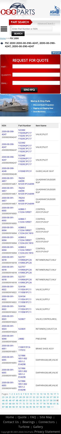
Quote (22, 417)
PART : (4, 66)
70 (17, 403)
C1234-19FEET (25, 230)
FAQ (33, 417)
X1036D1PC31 (25, 171)
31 (30, 397)
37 (51, 397)
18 (58, 393)
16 (51, 393)
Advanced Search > (46, 23)
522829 (21, 328)
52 (30, 400)
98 (41, 406)
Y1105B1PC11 (24, 292)
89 (10, 406)
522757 (21, 256)
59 (54, 400)
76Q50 (21, 178)
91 (17, 406)
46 (10, 400)
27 (17, 397)
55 (41, 400)
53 (34, 400)
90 (13, 406)
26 (13, 397)
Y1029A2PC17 (24, 132)
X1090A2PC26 (25, 259)
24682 (21, 338)
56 (44, 400)
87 (3, 406)
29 (24, 397)
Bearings (28, 422)
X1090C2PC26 (25, 262)
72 (24, 403)
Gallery (38, 427)
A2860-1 (22, 209)
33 (37, 397)
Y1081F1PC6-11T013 (24, 348)
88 (7, 406)
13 (41, 393)
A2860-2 (22, 227)
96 (34, 406)
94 (27, 406)
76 (37, 403)
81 (54, 403)
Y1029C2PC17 (24, 138)
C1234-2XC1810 (25, 233)
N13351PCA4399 (26, 183)
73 (27, 403)
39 (58, 397)
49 (20, 400)
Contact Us (11, 422)
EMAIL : (4, 83)
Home (3, 38)
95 (30, 406)
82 (58, 403)
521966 (21, 355)
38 (54, 397)
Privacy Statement (47, 432)
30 (27, 397)
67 (7, 403)
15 (48, 393)
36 (48, 397)
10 (31, 393)
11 (34, 393)
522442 (21, 129)
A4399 (21, 181)
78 (44, 403)
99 (44, 406)
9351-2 (21, 361)
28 (20, 397)
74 (30, 403)
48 (17, 400)
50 (24, 400)
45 (7, 400)
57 (48, 400)
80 (51, 403)
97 (37, 406)
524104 (21, 286)
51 (27, 400)
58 (51, 400)
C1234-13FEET (25, 212)
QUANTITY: (6, 75)
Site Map (46, 417)
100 (48, 406)
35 (44, 397)
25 (10, 397)
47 (13, 400)
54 (37, 400)
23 (3, 397)
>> (52, 406)
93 (24, 406)
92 (20, 406)
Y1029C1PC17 (24, 135)
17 (55, 393)
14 (44, 393)
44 (3, 400)
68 (10, 403)
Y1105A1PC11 (24, 289)
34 (41, 397)
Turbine (23, 427)
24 (7, 397)
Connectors (47, 422)
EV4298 (21, 364)
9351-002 (22, 358)
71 (20, 403)
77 (41, 403)
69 (13, 403)
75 (34, 403)
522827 (21, 319)
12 (38, 393)
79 (48, 403)
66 (3, 403)
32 (34, 397)
